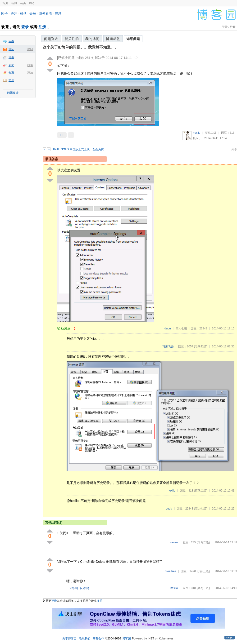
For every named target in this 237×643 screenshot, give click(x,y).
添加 (30, 72)
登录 (25, 27)
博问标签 (113, 39)
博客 (11, 57)
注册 (42, 27)
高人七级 (181, 328)
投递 (30, 65)
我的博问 (92, 39)
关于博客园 (69, 638)
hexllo (196, 132)
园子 (4, 13)
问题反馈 (12, 92)
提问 (30, 49)
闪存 (11, 41)
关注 (14, 13)
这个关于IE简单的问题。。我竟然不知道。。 (80, 47)
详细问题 (133, 39)
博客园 (126, 638)
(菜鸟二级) (200, 490)
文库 (11, 80)
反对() (84, 588)
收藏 (11, 72)
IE (71, 135)
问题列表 (51, 39)
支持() (73, 588)
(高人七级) (200, 508)
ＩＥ (62, 135)
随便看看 (45, 13)
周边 (32, 3)
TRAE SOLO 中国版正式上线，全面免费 (78, 149)
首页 (5, 3)
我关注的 (72, 39)
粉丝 (23, 13)
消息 (58, 13)
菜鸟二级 (210, 132)
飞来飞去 (168, 346)
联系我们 (84, 638)
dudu (167, 328)
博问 (11, 49)
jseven (174, 542)
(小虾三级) (203, 571)
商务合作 (98, 638)
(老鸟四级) (200, 346)
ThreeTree (169, 571)
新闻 (14, 3)
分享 (234, 149)
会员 (23, 3)
